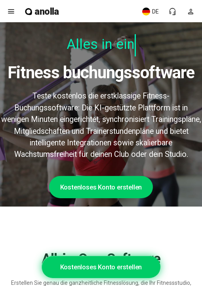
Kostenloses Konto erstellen (101, 187)
